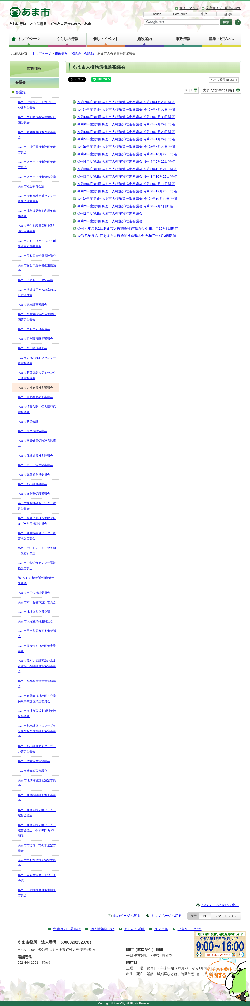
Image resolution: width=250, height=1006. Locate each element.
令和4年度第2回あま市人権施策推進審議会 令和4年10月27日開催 (127, 154)
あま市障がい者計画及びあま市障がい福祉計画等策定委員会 (37, 666)
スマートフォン (226, 916)
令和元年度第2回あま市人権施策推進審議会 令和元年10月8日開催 (127, 228)
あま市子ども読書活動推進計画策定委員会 (37, 228)
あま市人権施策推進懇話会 (35, 621)
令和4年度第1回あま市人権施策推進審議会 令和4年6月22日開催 (126, 161)
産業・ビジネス (221, 39)
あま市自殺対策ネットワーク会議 (37, 877)
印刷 (188, 90)
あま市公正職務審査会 (32, 348)
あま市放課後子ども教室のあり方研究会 (37, 292)
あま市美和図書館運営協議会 (37, 255)
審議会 (76, 53)
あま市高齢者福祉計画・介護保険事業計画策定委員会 (37, 698)
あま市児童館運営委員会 (34, 474)
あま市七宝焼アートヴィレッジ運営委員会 (37, 105)
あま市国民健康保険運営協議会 (37, 443)
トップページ (29, 39)
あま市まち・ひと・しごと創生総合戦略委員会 (37, 243)
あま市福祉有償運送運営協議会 (37, 683)
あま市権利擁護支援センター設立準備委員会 (37, 198)
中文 (204, 14)
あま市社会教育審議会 (32, 770)
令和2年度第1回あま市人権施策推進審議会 (110, 221)
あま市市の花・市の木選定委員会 (37, 848)
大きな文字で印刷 (218, 90)
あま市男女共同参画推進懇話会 (37, 633)
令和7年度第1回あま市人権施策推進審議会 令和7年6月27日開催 (126, 110)
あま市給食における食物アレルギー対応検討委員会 (37, 520)
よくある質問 (134, 929)
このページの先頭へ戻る (220, 905)
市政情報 (183, 39)
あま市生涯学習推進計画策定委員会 (37, 149)
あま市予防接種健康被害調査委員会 (37, 892)
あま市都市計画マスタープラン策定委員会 (37, 748)
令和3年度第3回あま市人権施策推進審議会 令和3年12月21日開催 (127, 169)
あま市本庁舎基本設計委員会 (37, 602)
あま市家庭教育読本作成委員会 (37, 134)
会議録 (89, 53)
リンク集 (161, 929)
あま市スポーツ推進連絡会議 (37, 177)
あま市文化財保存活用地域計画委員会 (37, 119)
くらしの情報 (67, 39)
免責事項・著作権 (67, 929)
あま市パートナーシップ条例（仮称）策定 (37, 550)
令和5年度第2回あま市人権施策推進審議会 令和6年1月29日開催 (126, 139)
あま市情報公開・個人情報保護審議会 (37, 409)
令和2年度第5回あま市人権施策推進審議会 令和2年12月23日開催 (127, 191)
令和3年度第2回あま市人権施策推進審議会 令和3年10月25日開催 (127, 176)
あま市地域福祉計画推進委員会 (37, 798)
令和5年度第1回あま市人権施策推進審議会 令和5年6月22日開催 (126, 147)
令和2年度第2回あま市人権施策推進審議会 (110, 213)
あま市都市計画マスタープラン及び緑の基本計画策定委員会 (37, 731)
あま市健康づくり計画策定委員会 (37, 648)
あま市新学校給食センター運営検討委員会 (37, 535)
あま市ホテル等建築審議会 (35, 465)
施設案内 (144, 39)
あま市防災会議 (28, 421)
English (156, 14)
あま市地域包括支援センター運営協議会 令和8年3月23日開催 (37, 830)
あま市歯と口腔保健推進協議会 (37, 268)
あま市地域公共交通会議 (34, 612)
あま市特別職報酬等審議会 (35, 338)
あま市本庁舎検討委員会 (34, 592)
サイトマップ (188, 8)
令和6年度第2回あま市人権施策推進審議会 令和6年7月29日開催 (126, 124)
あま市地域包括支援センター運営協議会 (37, 812)
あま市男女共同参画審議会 (35, 397)
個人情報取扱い (102, 929)
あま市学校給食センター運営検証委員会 (37, 565)
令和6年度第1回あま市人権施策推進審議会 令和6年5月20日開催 (126, 132)
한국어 (228, 14)
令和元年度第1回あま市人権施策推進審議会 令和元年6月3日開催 (126, 236)
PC (205, 916)
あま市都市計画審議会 (32, 484)
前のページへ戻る (126, 915)
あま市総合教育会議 (31, 186)
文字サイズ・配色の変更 (223, 8)
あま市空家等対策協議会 (34, 761)
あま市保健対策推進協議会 (35, 455)
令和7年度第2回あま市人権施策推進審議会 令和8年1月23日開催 (126, 102)
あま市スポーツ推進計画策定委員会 (37, 164)
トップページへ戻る (166, 915)
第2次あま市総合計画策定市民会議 (36, 580)
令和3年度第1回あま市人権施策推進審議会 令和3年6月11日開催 (126, 184)
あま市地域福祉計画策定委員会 (37, 783)
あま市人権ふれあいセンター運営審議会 (37, 360)
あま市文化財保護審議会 (34, 493)
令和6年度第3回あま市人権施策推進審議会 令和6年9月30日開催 (126, 117)
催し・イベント (106, 39)
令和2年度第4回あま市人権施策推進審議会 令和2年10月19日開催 (127, 199)
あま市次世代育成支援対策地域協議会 (37, 713)
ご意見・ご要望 (190, 929)
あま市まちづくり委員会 (34, 329)
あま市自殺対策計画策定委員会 (37, 863)
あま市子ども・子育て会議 (35, 280)
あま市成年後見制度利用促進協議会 (37, 213)
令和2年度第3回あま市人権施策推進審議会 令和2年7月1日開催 (125, 206)
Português (180, 14)
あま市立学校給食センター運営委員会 (37, 506)
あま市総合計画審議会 (32, 304)
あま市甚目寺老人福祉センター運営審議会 (37, 375)
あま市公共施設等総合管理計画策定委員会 (37, 317)
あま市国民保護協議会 (32, 431)
